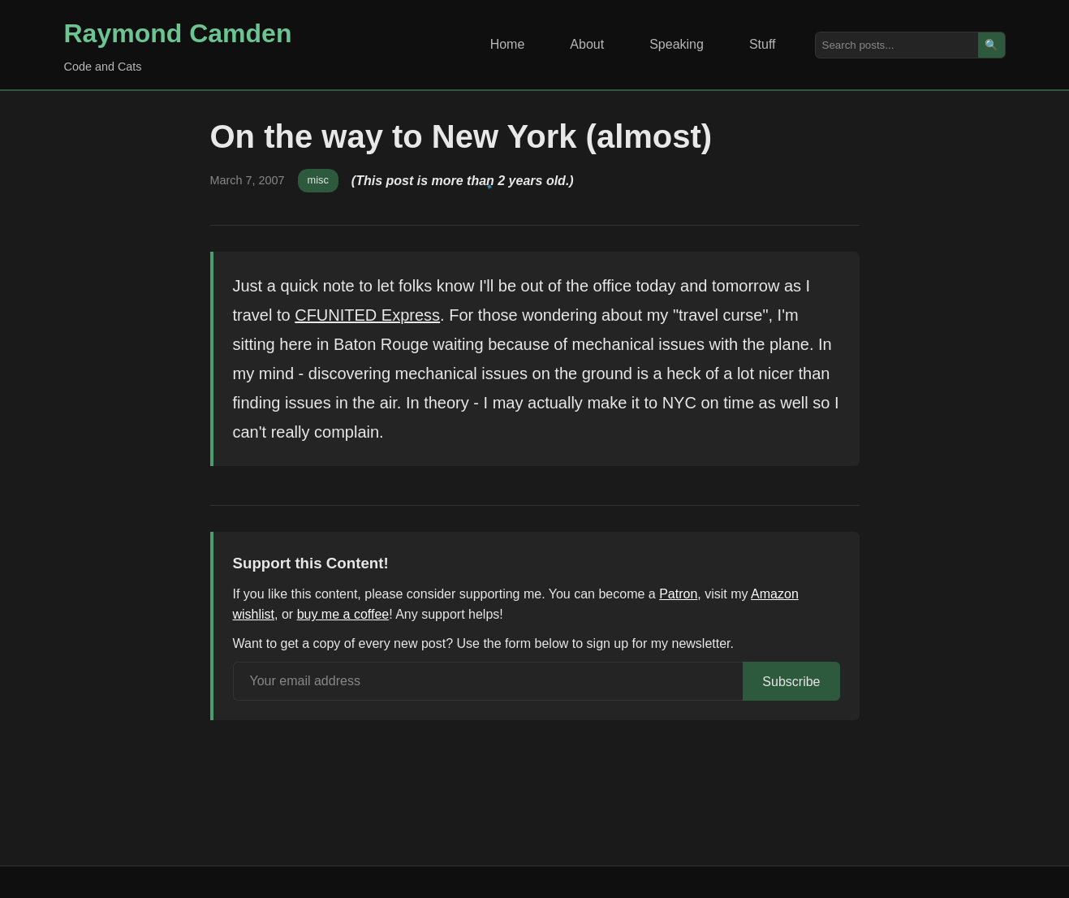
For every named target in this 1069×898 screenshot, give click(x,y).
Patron (678, 594)
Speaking (676, 44)
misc (318, 180)
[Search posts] (897, 45)
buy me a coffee (343, 614)
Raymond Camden (178, 33)
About (587, 44)
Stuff (762, 44)
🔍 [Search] (991, 45)
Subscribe (791, 682)
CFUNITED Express (367, 315)
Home (507, 44)
